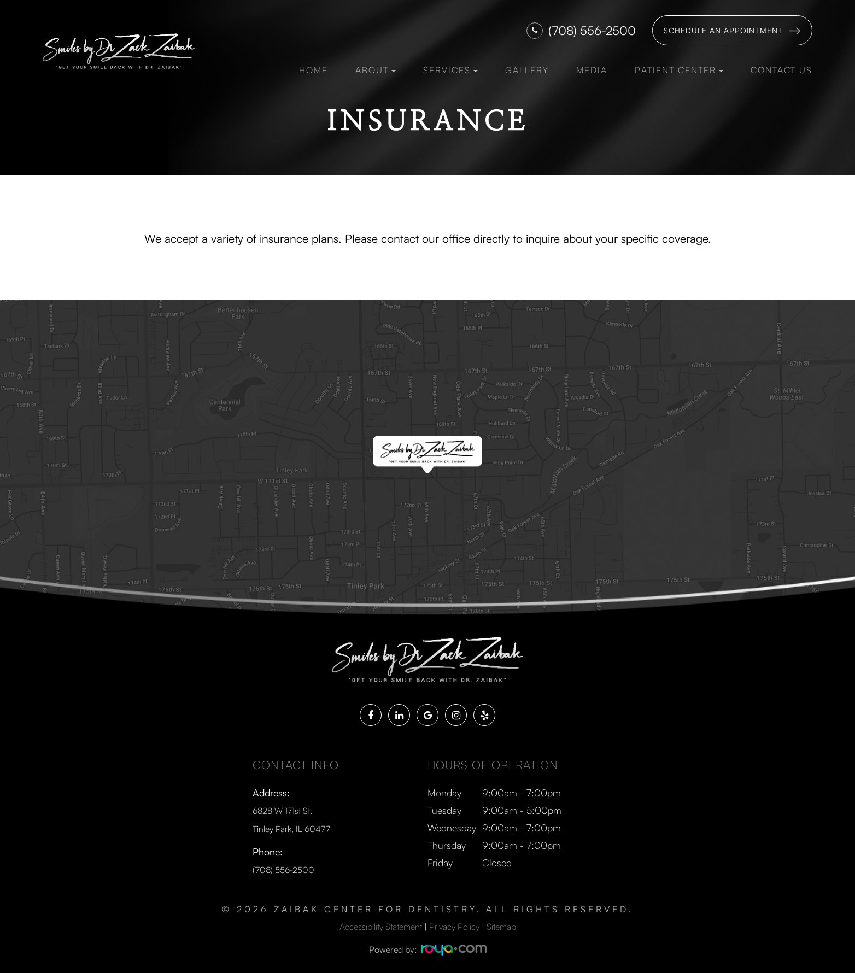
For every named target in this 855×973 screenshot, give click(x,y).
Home (313, 70)
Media (591, 70)
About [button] (375, 70)
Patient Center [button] (679, 70)
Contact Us (781, 70)
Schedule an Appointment (723, 30)
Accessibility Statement (380, 924)
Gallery (527, 70)
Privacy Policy (454, 924)
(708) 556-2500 (592, 30)
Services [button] (450, 70)
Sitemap (501, 924)
